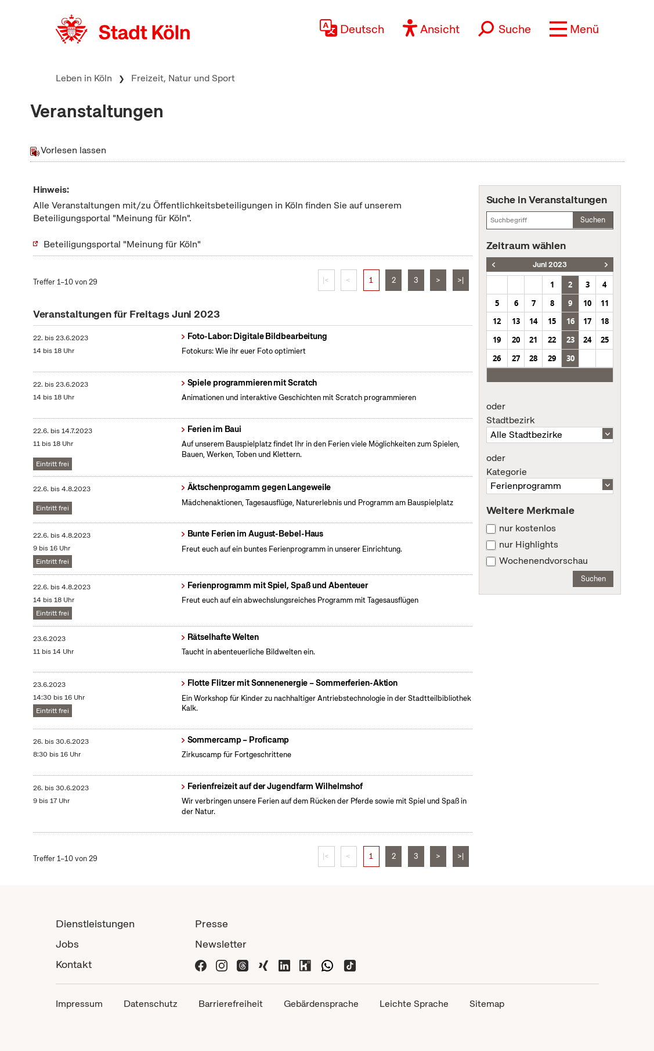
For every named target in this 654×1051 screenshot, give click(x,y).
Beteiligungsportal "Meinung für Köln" (122, 244)
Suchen (592, 220)
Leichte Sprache (414, 1004)
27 (516, 358)
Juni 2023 (550, 264)
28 (533, 358)
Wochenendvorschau (543, 561)
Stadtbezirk (550, 413)
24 (587, 339)
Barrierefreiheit (230, 1004)
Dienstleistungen (95, 923)
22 (552, 339)
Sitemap (486, 1004)
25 (605, 339)
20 (516, 339)
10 (587, 303)
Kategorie (550, 465)
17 (587, 321)
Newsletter (221, 944)
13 (516, 321)
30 (570, 358)
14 (533, 321)
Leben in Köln (84, 78)
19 (497, 339)
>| (460, 280)
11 (605, 303)
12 (497, 321)
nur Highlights (528, 544)
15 (552, 321)
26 (497, 358)
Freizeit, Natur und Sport (183, 78)
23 (570, 339)
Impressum (79, 1004)
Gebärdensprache (321, 1004)
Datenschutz (151, 1004)
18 (605, 321)
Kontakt (74, 964)
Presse (211, 923)
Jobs (67, 944)
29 (552, 358)
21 (533, 339)
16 (570, 321)
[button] (574, 29)
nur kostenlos (527, 528)
